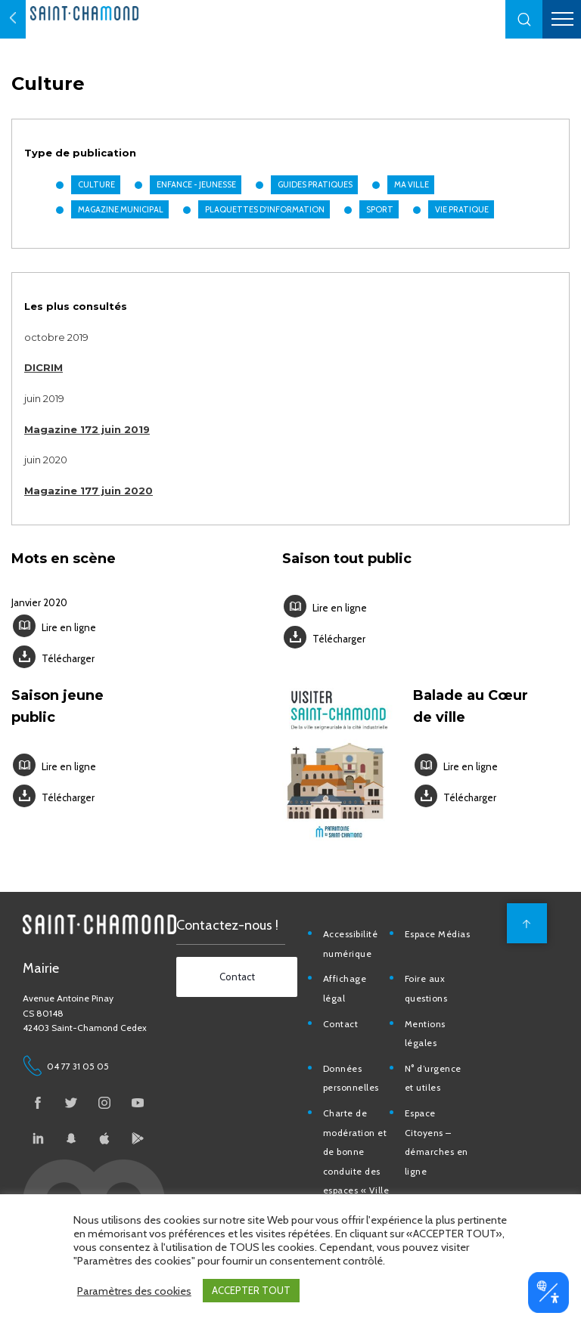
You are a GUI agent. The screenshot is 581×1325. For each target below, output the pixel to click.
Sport (379, 214)
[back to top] (524, 917)
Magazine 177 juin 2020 (88, 496)
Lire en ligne (69, 633)
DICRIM (43, 373)
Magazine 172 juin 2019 (87, 435)
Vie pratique (461, 214)
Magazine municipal (119, 214)
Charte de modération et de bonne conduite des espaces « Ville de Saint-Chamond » (359, 1166)
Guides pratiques (314, 189)
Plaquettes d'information (264, 214)
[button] (524, 19)
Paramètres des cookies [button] (134, 1291)
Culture (95, 189)
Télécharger (68, 664)
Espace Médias (441, 928)
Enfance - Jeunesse (195, 189)
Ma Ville (411, 189)
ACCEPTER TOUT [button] (251, 1290)
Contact (344, 1018)
